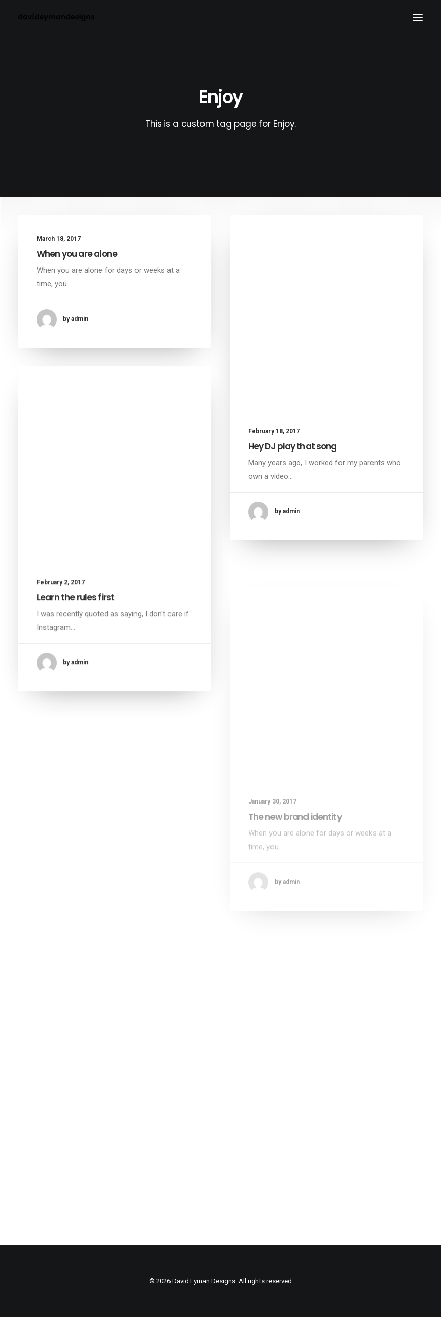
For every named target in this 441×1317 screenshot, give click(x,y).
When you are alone (77, 254)
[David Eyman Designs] (56, 17)
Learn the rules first (75, 606)
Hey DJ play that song (292, 447)
